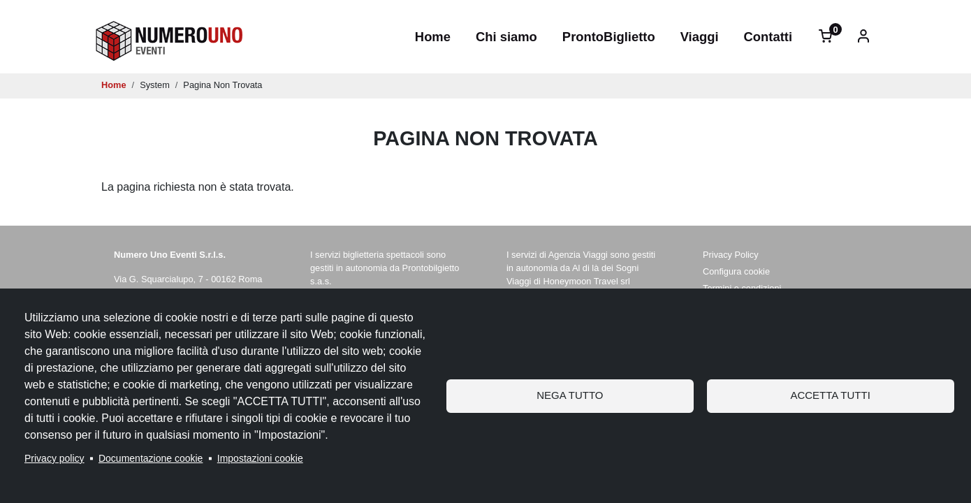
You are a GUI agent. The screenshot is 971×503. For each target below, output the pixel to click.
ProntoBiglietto (608, 36)
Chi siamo (506, 36)
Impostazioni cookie (260, 458)
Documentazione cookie (150, 458)
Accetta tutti (830, 395)
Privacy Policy (731, 254)
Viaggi (699, 36)
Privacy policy (54, 458)
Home (433, 36)
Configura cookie (736, 271)
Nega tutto (569, 395)
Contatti (768, 36)
